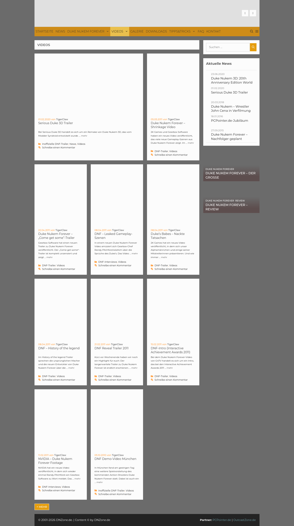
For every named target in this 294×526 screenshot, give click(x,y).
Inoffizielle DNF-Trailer (55, 144)
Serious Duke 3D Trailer (55, 123)
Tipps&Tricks (183, 31)
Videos (120, 31)
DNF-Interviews (107, 261)
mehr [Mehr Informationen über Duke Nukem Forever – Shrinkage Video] (191, 142)
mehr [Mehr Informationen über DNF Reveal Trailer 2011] (134, 367)
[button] (257, 31)
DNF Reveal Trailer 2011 (111, 348)
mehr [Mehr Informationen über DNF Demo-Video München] (100, 482)
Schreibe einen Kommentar (58, 147)
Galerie (137, 31)
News (60, 31)
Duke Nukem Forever (88, 31)
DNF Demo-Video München (115, 459)
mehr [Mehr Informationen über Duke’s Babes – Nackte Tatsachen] (164, 257)
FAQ (201, 31)
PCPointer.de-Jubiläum (229, 120)
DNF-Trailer (161, 151)
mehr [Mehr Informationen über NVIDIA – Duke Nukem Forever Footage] (77, 478)
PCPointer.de (222, 520)
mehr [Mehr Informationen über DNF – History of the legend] (71, 367)
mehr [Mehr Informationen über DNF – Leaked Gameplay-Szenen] (135, 253)
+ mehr (42, 507)
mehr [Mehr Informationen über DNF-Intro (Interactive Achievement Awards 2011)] (170, 367)
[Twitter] (253, 13)
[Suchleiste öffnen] (251, 31)
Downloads (156, 31)
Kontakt (213, 31)
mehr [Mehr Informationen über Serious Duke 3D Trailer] (84, 135)
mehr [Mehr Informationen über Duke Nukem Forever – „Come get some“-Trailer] (49, 257)
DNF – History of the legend (59, 348)
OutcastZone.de (244, 520)
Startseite (44, 31)
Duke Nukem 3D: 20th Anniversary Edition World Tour (232, 82)
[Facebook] (245, 13)
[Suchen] (253, 47)
